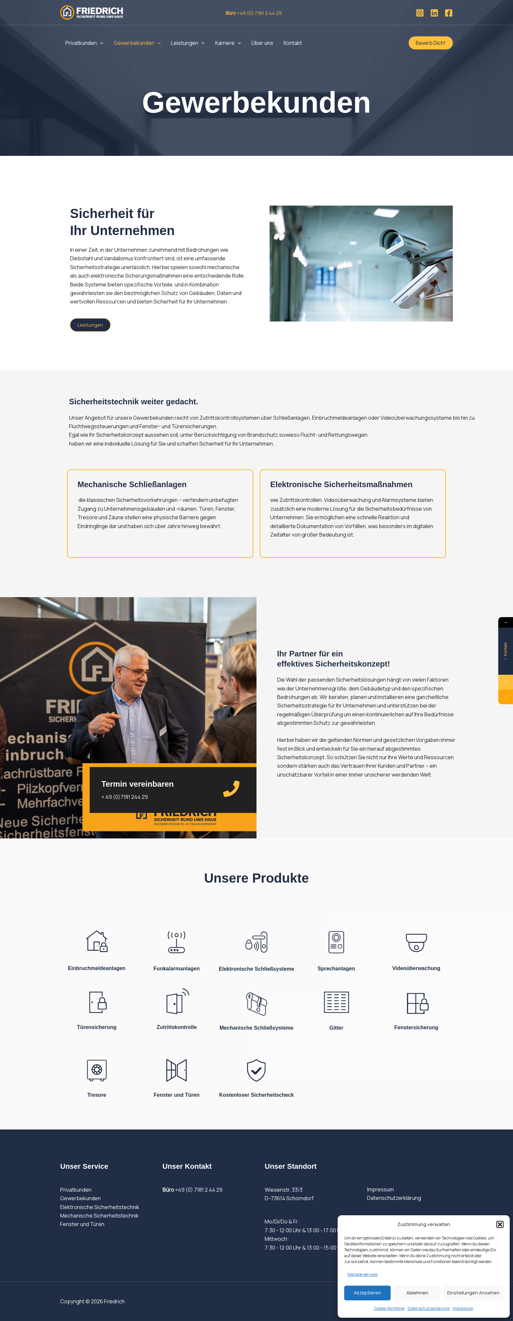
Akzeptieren (367, 1292)
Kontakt (293, 42)
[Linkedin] (434, 13)
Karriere (228, 43)
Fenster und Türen (82, 1224)
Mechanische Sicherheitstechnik (99, 1215)
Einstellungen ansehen (473, 1292)
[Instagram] (420, 13)
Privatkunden (84, 43)
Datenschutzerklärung (429, 1308)
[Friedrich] (91, 11)
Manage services (362, 1274)
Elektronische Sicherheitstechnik (99, 1207)
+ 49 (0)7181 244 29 (124, 796)
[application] (100, 43)
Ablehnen (417, 1292)
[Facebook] (449, 13)
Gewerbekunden (137, 43)
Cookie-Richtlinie (389, 1308)
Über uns (262, 42)
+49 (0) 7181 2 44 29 (192, 1189)
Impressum (463, 1308)
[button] (500, 1224)
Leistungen (188, 43)
